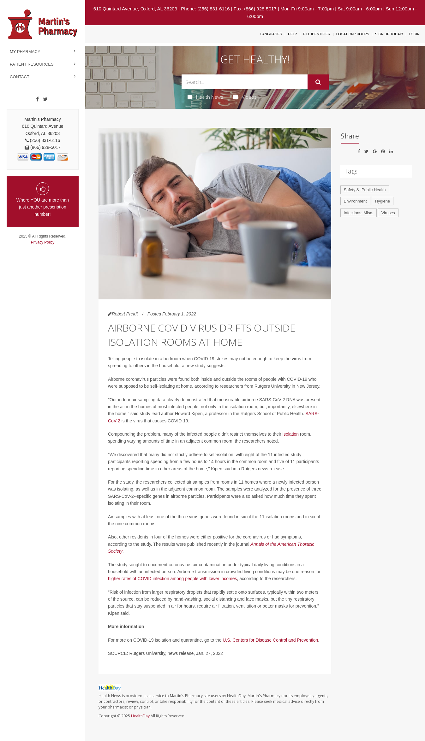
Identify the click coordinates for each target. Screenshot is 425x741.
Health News (205, 97)
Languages (271, 34)
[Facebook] (37, 99)
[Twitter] (45, 99)
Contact (19, 76)
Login (414, 34)
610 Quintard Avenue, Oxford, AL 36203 (135, 8)
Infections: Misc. (358, 212)
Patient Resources (32, 64)
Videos (245, 97)
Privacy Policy (43, 242)
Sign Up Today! (389, 34)
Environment (355, 201)
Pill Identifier (316, 34)
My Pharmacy (25, 51)
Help (292, 34)
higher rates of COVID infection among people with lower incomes (172, 578)
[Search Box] (245, 81)
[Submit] (318, 82)
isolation (291, 434)
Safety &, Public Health (365, 189)
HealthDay (140, 716)
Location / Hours (352, 34)
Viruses (388, 212)
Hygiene (382, 201)
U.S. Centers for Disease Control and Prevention (270, 640)
